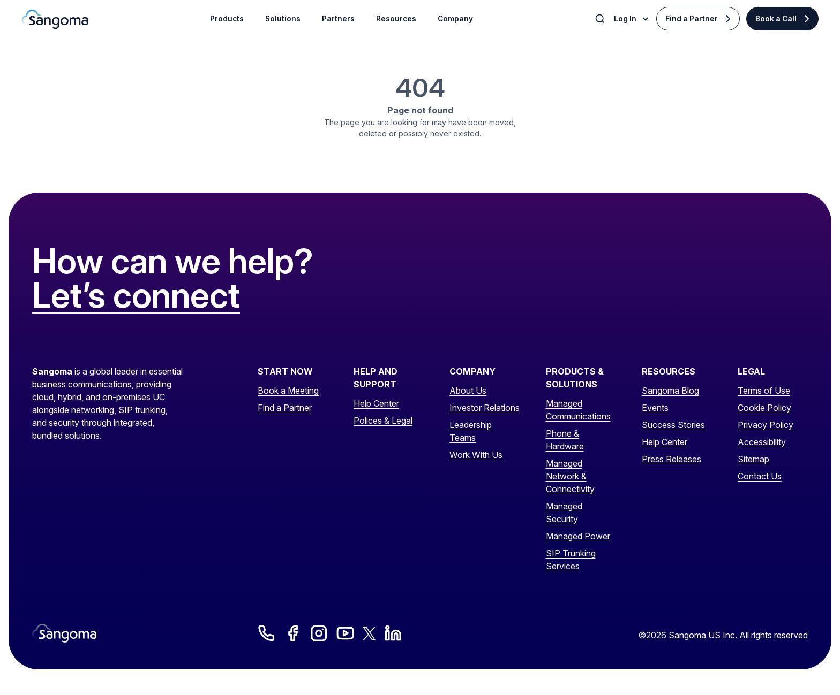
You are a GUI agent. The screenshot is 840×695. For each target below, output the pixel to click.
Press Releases (671, 459)
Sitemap (753, 459)
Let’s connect (136, 296)
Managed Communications (578, 410)
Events (655, 407)
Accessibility (762, 442)
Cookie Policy (764, 407)
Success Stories (673, 424)
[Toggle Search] (601, 18)
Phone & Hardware (565, 440)
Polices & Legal (383, 420)
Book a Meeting (288, 390)
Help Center (376, 403)
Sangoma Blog (670, 390)
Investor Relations (484, 407)
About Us (467, 390)
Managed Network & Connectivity (570, 476)
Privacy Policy (765, 424)
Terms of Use (764, 390)
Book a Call (776, 18)
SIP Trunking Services (571, 559)
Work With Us (475, 454)
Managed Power (578, 536)
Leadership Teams (470, 431)
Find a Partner (691, 18)
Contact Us (760, 476)
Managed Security (564, 512)
